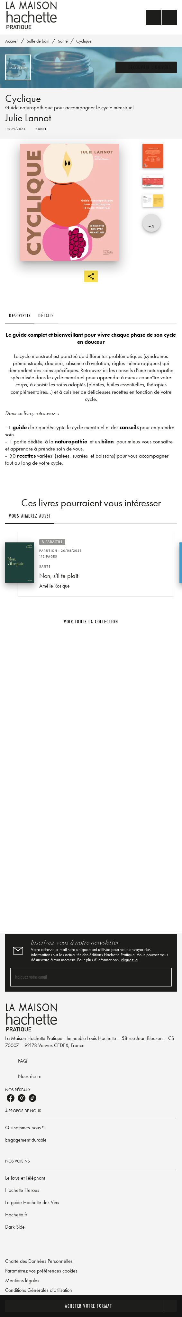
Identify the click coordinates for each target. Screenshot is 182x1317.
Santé (63, 41)
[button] (146, 67)
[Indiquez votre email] (83, 977)
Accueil (11, 41)
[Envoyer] (164, 977)
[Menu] (161, 17)
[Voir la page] (91, 778)
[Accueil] (32, 15)
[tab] (19, 315)
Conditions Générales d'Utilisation (38, 1290)
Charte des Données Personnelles (39, 1261)
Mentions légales (22, 1280)
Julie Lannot (28, 117)
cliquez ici (129, 960)
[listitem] (10, 1098)
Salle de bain (38, 41)
